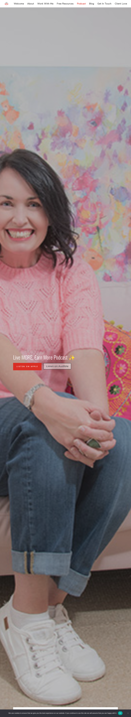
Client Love (121, 4)
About (30, 4)
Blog (91, 4)
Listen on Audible (57, 366)
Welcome (19, 4)
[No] (128, 713)
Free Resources (65, 4)
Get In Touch (104, 4)
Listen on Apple (27, 366)
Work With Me (45, 4)
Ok (120, 713)
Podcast (81, 4)
